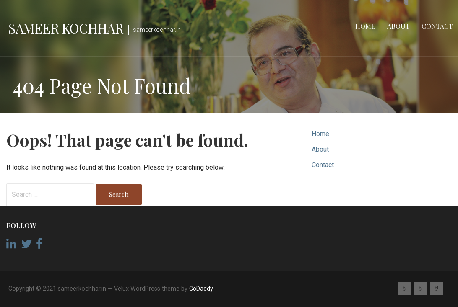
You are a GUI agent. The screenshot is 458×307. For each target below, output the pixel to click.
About (398, 26)
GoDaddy (201, 288)
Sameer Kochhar (65, 28)
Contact (437, 26)
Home (365, 26)
